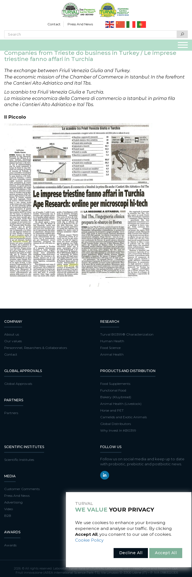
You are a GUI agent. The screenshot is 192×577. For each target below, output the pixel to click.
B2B (7, 516)
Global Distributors (115, 424)
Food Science (110, 348)
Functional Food (113, 390)
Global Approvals (18, 384)
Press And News (80, 24)
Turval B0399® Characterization (126, 334)
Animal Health (112, 354)
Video (8, 509)
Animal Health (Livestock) (120, 404)
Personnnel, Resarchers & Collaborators (35, 348)
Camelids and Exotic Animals (123, 417)
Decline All (131, 552)
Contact (54, 24)
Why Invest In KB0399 (118, 430)
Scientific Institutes (19, 460)
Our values (13, 341)
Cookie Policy (89, 540)
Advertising (13, 502)
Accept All (166, 552)
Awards (10, 545)
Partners (11, 413)
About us (11, 334)
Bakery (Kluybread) (115, 397)
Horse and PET (112, 410)
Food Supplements (115, 384)
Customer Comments (22, 489)
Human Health (112, 341)
